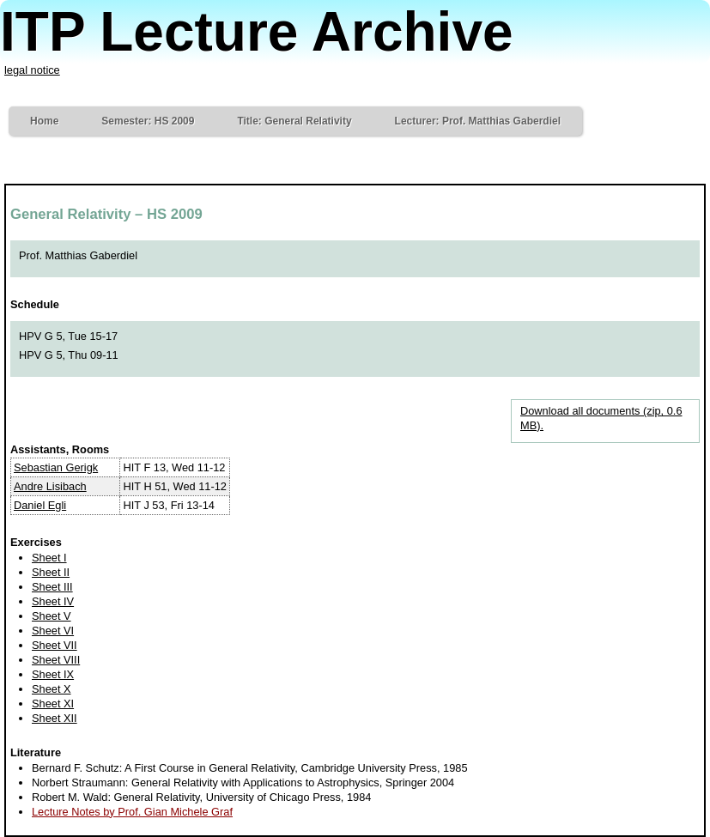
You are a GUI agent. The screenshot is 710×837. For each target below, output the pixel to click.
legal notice (32, 70)
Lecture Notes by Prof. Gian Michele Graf (132, 811)
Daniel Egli (40, 505)
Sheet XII (54, 718)
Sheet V (51, 616)
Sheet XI (53, 703)
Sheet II (51, 572)
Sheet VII (54, 645)
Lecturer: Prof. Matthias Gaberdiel (478, 121)
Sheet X (51, 688)
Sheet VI (53, 630)
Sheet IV (53, 601)
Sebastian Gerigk (56, 467)
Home (44, 121)
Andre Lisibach (50, 486)
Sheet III (52, 586)
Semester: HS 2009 (147, 121)
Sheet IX (53, 674)
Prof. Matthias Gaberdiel (78, 255)
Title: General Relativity (294, 121)
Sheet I (49, 557)
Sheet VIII (56, 659)
